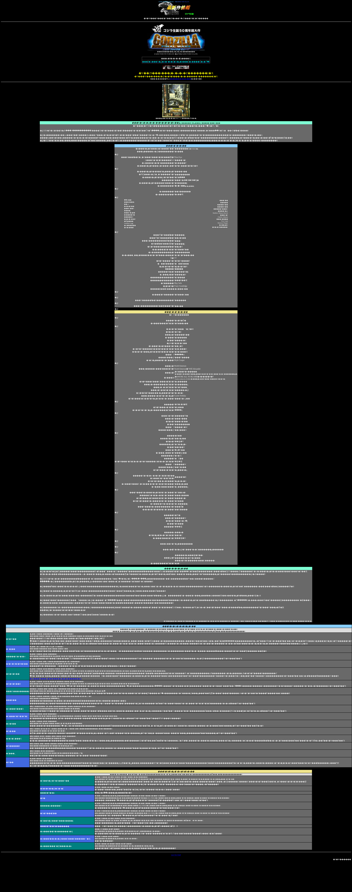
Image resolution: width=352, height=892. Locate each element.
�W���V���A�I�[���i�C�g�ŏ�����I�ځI (55, 679)
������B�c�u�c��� (180, 79)
